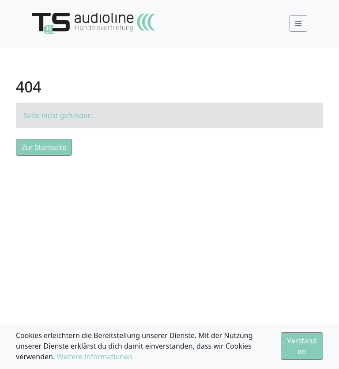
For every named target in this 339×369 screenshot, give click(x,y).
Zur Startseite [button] (44, 147)
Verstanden (301, 346)
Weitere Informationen (94, 356)
